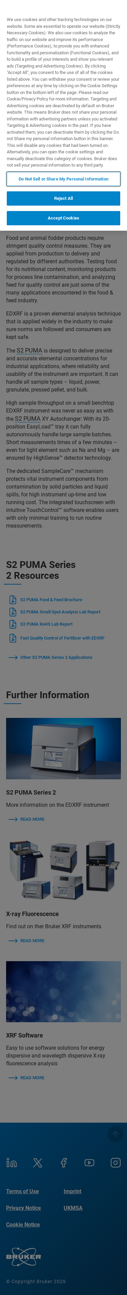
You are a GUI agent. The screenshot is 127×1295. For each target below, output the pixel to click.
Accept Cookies (63, 218)
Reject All (63, 198)
